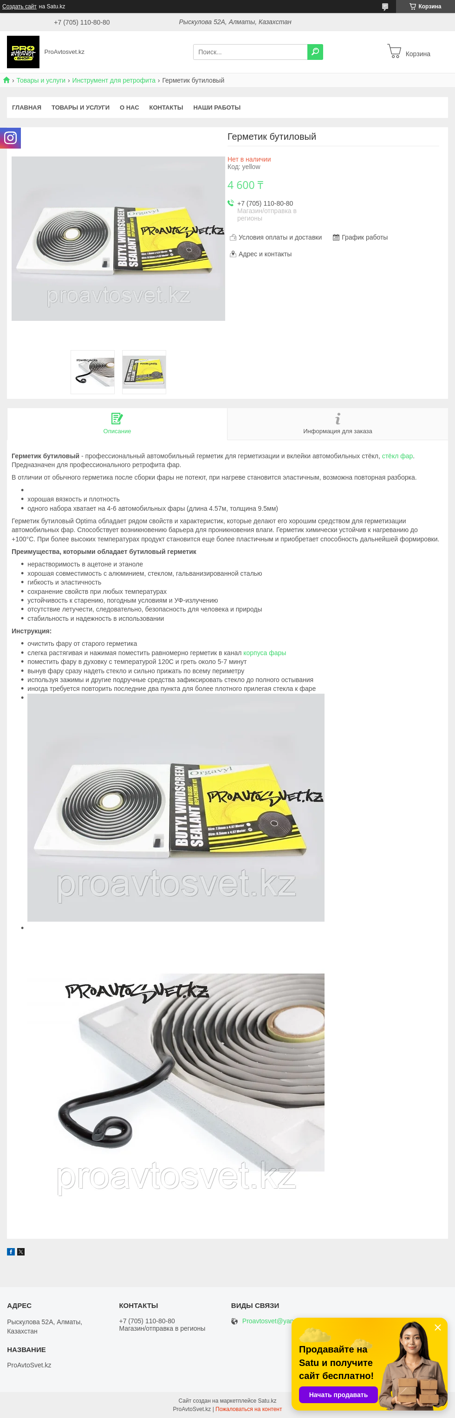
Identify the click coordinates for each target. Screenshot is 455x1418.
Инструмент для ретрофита (114, 80)
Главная (26, 107)
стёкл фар (397, 456)
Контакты (166, 107)
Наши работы (216, 107)
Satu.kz (267, 1401)
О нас (129, 107)
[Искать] (315, 52)
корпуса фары (264, 653)
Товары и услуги (40, 80)
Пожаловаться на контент (248, 1409)
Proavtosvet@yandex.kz (277, 1321)
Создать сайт (19, 6)
